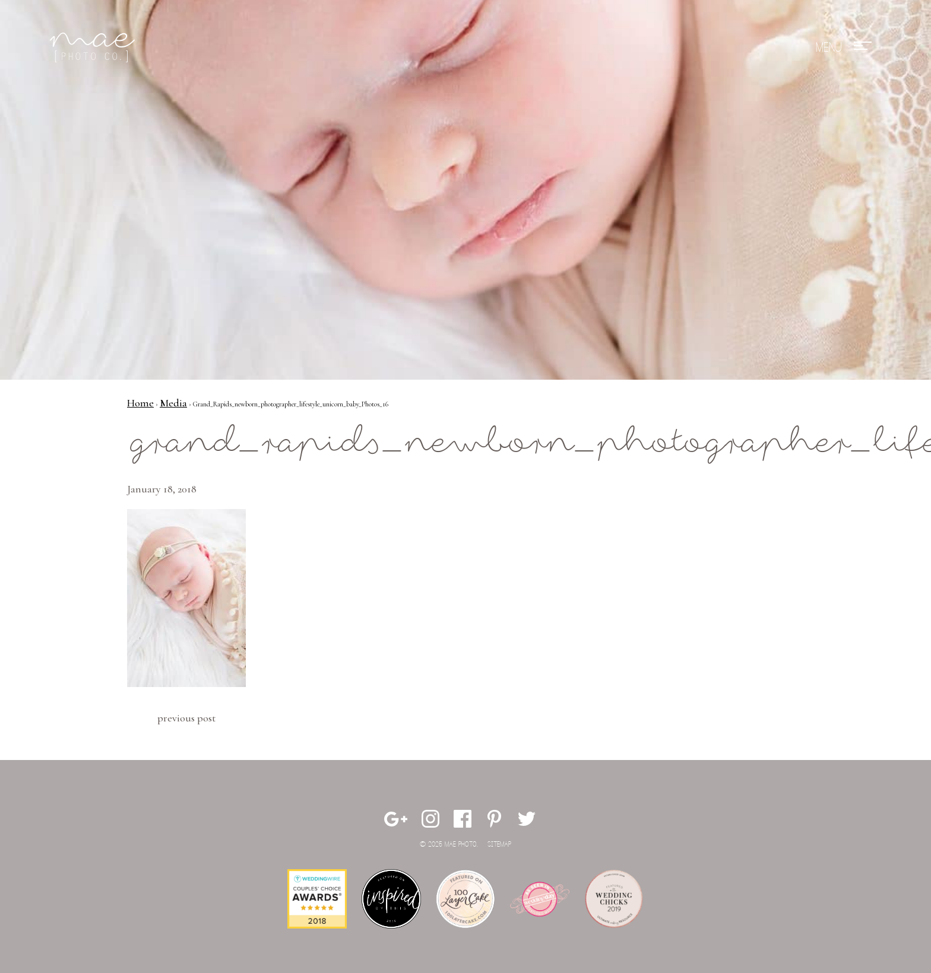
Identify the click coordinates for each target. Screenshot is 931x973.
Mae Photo (94, 47)
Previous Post (186, 717)
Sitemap (499, 844)
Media (173, 402)
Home (140, 402)
